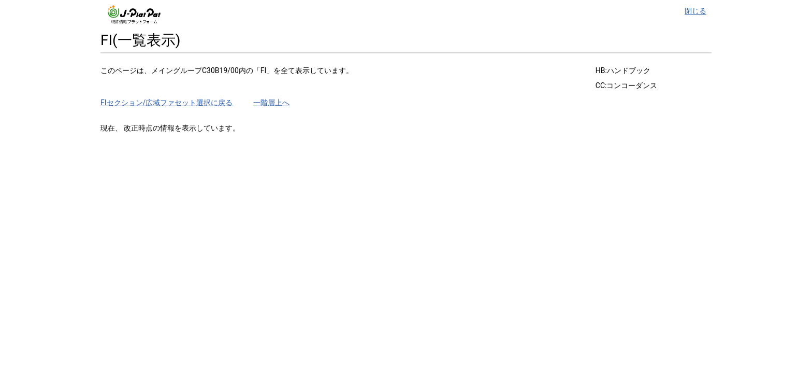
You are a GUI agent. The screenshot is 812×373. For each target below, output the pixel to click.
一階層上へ (271, 102)
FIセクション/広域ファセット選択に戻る (166, 102)
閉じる (695, 11)
